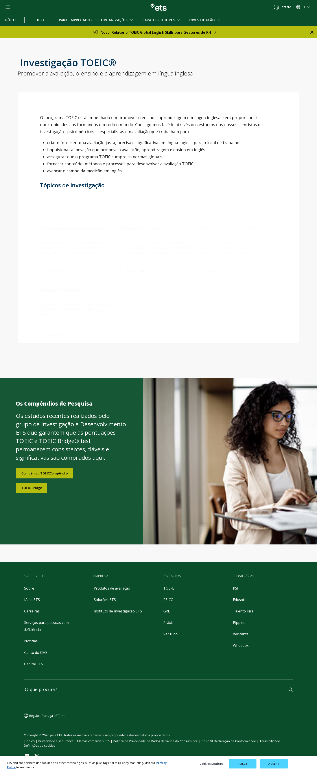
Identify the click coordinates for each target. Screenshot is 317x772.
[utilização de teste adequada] (216, 267)
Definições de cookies (39, 745)
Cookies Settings (211, 764)
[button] (41, 20)
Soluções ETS (105, 599)
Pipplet (239, 622)
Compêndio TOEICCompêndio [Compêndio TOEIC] (44, 473)
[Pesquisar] (290, 689)
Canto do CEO (35, 652)
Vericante (241, 634)
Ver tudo (170, 634)
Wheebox (241, 645)
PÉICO (168, 599)
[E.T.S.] (158, 7)
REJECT (242, 764)
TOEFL (168, 588)
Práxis (168, 622)
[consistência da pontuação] (56, 265)
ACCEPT (273, 764)
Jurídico (29, 741)
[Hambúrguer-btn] (8, 7)
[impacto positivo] (56, 329)
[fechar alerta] (312, 32)
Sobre (29, 588)
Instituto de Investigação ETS (118, 611)
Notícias (31, 641)
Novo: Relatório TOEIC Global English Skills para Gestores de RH (156, 32)
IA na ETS (32, 599)
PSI (235, 588)
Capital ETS (33, 664)
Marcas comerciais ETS (93, 741)
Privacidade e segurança (56, 741)
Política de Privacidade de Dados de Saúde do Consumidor (155, 741)
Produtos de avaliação (112, 588)
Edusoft (239, 599)
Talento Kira (243, 611)
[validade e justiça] (136, 266)
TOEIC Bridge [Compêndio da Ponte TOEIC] (31, 488)
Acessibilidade (270, 741)
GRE (166, 611)
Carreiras (32, 611)
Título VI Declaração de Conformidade (228, 741)
